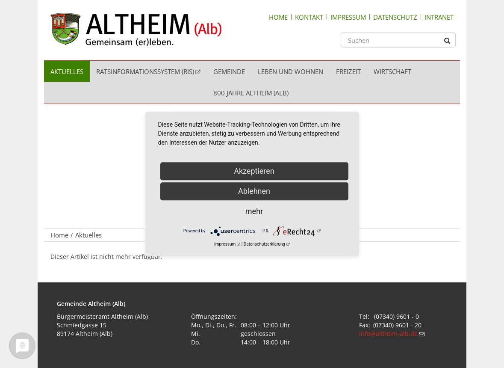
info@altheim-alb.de (388, 333)
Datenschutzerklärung (264, 244)
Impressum (348, 17)
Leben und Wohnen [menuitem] (290, 71)
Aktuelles (88, 235)
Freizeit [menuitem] (348, 71)
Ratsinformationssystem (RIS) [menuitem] (145, 71)
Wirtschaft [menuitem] (392, 71)
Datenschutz (395, 17)
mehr (254, 211)
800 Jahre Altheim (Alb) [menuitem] (251, 93)
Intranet (439, 17)
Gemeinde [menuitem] (229, 71)
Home (278, 17)
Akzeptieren (254, 170)
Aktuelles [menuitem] (66, 71)
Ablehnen (254, 191)
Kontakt (309, 17)
